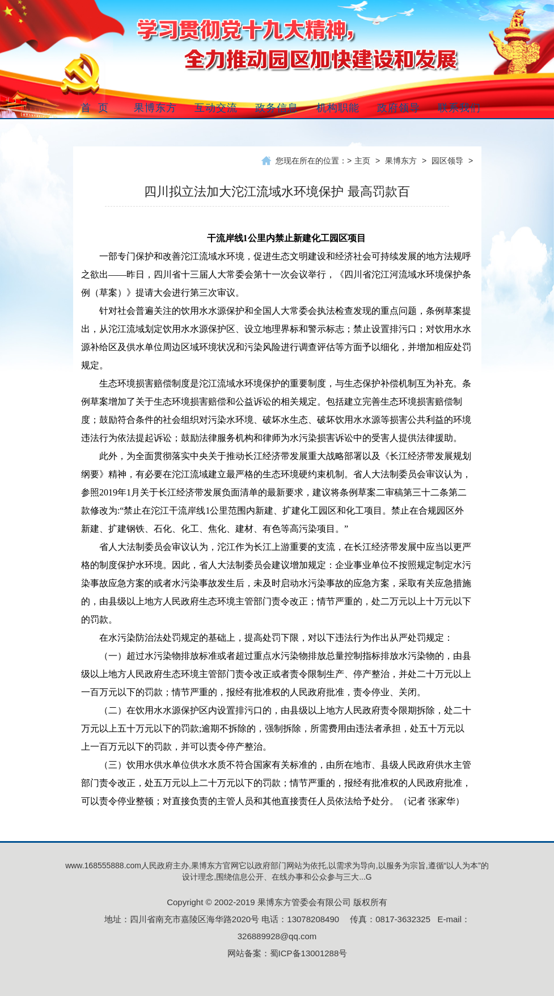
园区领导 (447, 160)
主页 (362, 160)
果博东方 (401, 160)
